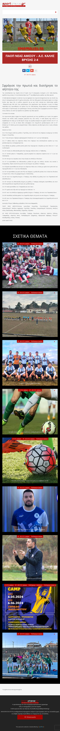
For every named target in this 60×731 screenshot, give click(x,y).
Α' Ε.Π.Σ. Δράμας (23, 390)
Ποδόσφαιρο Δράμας (36, 244)
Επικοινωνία (31, 717)
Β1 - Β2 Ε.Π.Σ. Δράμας (30, 74)
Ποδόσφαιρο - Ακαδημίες (35, 585)
